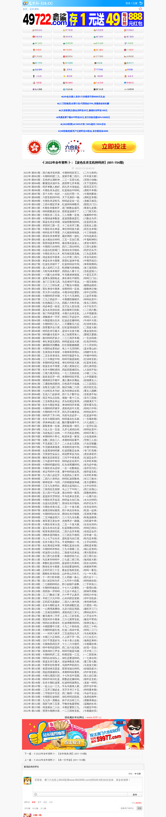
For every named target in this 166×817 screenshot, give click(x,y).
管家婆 (37, 82)
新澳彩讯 (129, 82)
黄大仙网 (98, 43)
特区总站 (37, 30)
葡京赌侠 (68, 82)
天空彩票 (98, 30)
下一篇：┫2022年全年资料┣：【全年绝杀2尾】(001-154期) (55, 753)
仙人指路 (37, 89)
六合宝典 (98, 82)
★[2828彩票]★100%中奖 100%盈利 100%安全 (83, 124)
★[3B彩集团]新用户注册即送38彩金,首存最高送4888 (83, 131)
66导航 (129, 69)
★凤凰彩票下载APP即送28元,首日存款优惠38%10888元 (83, 117)
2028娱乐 (129, 30)
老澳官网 (68, 43)
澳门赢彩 (98, 49)
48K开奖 (67, 36)
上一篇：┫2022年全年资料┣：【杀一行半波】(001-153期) (54, 759)
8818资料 (68, 63)
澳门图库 (129, 36)
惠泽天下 (129, 63)
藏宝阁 (67, 76)
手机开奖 (37, 36)
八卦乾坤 (129, 89)
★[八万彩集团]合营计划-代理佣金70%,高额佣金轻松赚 (83, 103)
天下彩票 (68, 30)
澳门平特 (37, 63)
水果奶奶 (129, 56)
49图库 (37, 49)
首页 (25, 9)
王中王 (67, 69)
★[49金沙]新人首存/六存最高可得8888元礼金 (83, 96)
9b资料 (67, 49)
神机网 (98, 76)
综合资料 (37, 69)
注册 (135, 3)
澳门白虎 (98, 89)
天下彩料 (98, 56)
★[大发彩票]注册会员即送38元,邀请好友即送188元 (83, 110)
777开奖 (98, 69)
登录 (128, 3)
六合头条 (68, 89)
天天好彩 (37, 56)
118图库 (129, 49)
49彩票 (128, 43)
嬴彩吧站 (68, 56)
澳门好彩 (37, 43)
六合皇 (37, 76)
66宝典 (98, 63)
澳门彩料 (98, 36)
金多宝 (128, 76)
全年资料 (34, 9)
